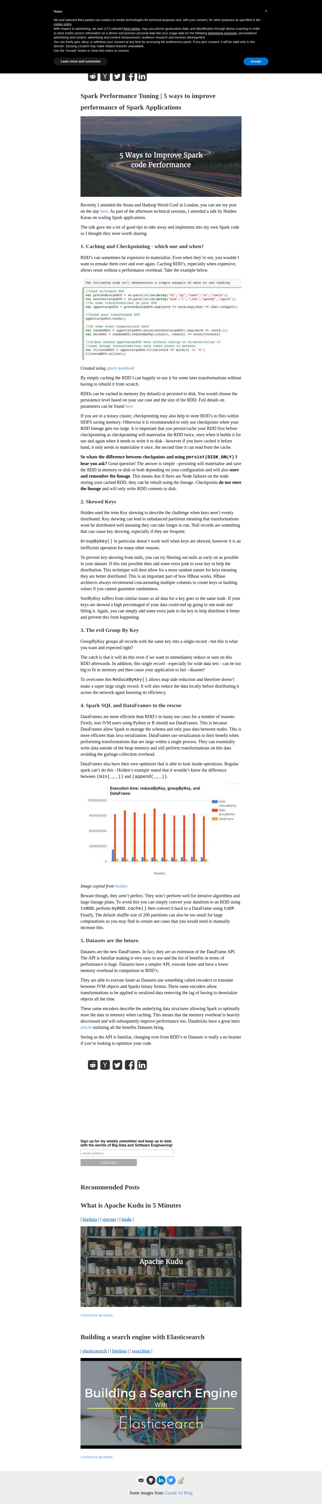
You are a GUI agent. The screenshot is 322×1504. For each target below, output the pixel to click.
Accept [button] (256, 1491)
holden (121, 886)
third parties (132, 1459)
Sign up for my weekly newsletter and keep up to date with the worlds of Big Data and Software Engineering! (126, 1143)
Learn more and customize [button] (80, 1491)
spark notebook (120, 368)
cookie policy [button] (62, 1455)
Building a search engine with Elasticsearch (142, 1337)
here (104, 211)
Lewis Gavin (118, 16)
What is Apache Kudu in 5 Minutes (130, 1205)
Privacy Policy (93, 3)
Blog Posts (213, 18)
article (86, 1027)
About (236, 18)
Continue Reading (97, 1315)
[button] (266, 1441)
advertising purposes (222, 1463)
